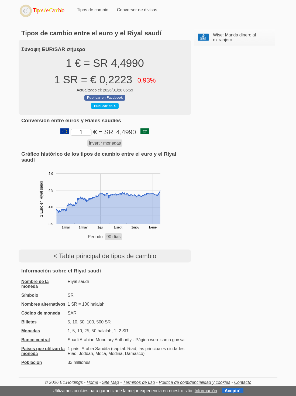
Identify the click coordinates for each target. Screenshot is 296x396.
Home (92, 382)
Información (206, 390)
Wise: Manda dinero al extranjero (234, 37)
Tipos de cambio (92, 10)
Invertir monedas (105, 143)
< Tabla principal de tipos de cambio (104, 256)
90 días (113, 236)
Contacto (242, 382)
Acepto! (233, 390)
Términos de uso (139, 382)
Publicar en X (105, 106)
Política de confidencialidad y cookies (194, 382)
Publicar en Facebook (105, 97)
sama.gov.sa (172, 339)
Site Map (110, 382)
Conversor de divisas (137, 10)
